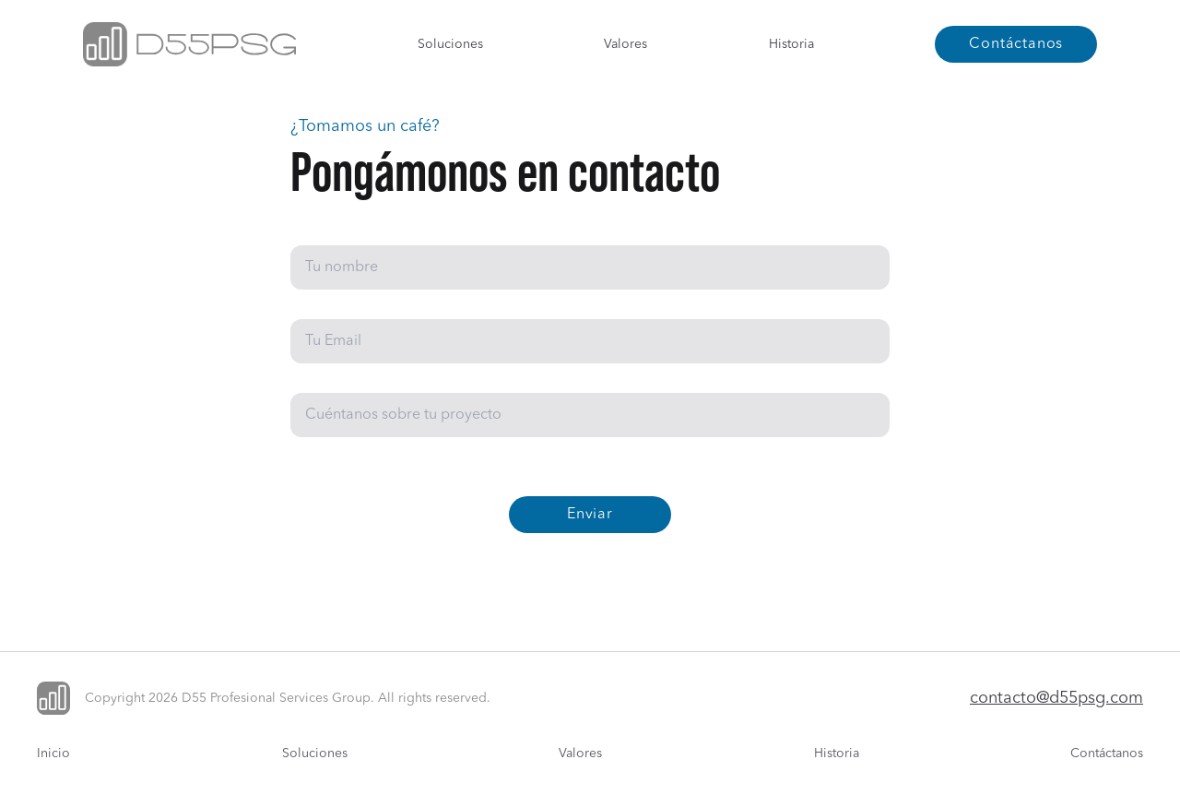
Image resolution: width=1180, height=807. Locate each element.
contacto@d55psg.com (1056, 698)
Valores (625, 44)
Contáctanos (1106, 753)
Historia (791, 44)
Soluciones (450, 44)
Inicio (53, 753)
